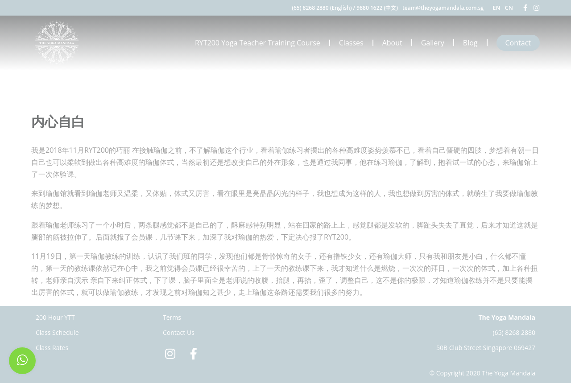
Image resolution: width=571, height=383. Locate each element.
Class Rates (52, 347)
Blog (470, 43)
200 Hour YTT (55, 317)
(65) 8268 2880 (513, 332)
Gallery (432, 43)
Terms (172, 317)
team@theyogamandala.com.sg (443, 8)
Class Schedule (57, 332)
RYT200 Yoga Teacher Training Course (257, 43)
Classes (351, 43)
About (392, 43)
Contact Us (178, 332)
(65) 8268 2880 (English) (322, 8)
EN (496, 8)
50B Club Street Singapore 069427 (485, 347)
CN (509, 8)
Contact (518, 43)
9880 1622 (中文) (377, 8)
